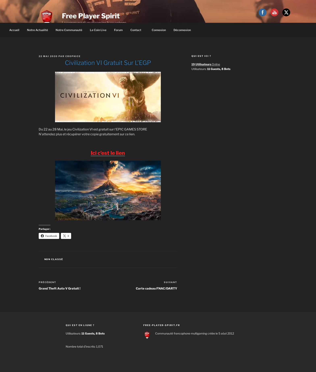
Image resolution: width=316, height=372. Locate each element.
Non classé (53, 259)
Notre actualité (37, 30)
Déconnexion (182, 30)
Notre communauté (69, 30)
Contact (137, 30)
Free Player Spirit (91, 16)
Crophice (73, 56)
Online (205, 64)
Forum (118, 30)
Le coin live (98, 30)
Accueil (14, 30)
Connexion (159, 30)
